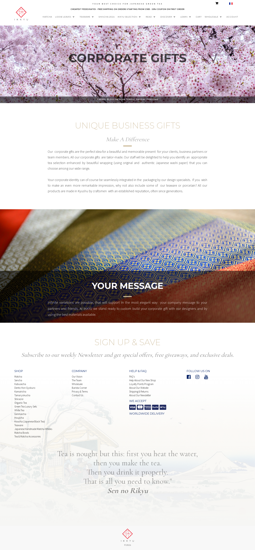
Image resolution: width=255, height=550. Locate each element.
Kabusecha (20, 384)
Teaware (18, 425)
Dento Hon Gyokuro (24, 387)
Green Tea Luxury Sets (25, 406)
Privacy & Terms (80, 391)
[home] (21, 13)
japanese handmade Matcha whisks (33, 429)
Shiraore (18, 399)
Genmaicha (20, 414)
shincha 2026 (106, 16)
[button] (65, 17)
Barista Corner (79, 387)
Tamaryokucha (22, 395)
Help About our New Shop (142, 380)
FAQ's (132, 376)
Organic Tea (20, 402)
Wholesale (77, 384)
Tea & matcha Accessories (27, 436)
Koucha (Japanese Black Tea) (29, 421)
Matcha (18, 376)
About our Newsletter (140, 395)
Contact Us (77, 395)
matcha (47, 16)
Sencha (18, 380)
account (232, 16)
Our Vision (77, 376)
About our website (138, 387)
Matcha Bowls (21, 432)
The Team (76, 380)
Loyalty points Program (141, 384)
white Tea (19, 410)
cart (199, 16)
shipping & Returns (138, 391)
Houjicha (19, 417)
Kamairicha (20, 391)
